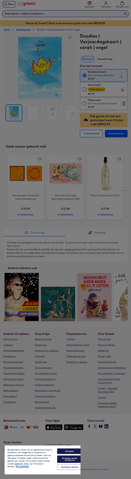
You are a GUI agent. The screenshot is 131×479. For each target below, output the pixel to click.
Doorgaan (69, 451)
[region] (43, 459)
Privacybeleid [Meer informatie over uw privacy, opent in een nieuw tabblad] (22, 466)
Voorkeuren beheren (70, 467)
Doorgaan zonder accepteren (69, 459)
